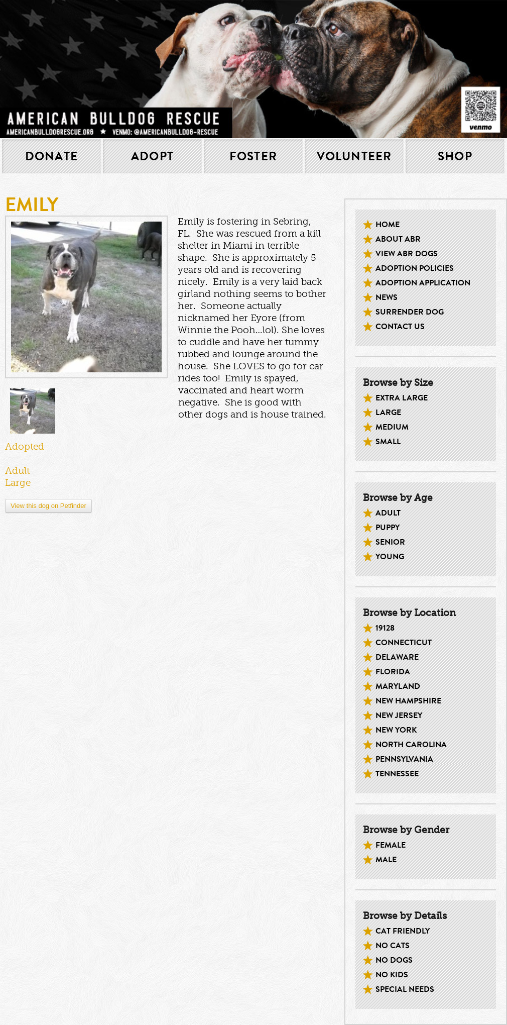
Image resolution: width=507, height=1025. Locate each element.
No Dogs (394, 960)
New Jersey (398, 715)
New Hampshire (408, 701)
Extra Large (401, 398)
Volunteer (354, 156)
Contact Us (400, 327)
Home (387, 225)
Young (389, 557)
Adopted (24, 446)
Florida (392, 672)
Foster (253, 156)
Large (388, 412)
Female (390, 845)
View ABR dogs (406, 254)
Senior (390, 542)
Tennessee (397, 774)
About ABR (398, 239)
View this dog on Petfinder (48, 505)
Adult (388, 513)
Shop (455, 156)
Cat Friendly (402, 931)
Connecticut (403, 643)
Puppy (387, 528)
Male (386, 860)
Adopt (152, 156)
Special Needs (404, 989)
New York (396, 730)
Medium (392, 427)
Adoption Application (422, 283)
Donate (51, 156)
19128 (385, 628)
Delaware (397, 657)
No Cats (392, 946)
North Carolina (411, 745)
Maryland (397, 686)
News (386, 297)
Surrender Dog (409, 312)
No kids (391, 975)
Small (388, 442)
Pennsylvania (404, 759)
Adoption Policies (414, 268)
